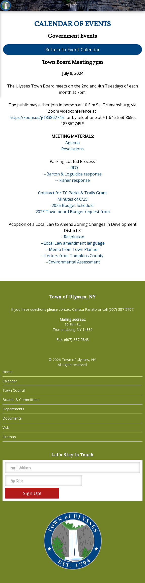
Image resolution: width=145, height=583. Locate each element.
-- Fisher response (72, 180)
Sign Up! (32, 493)
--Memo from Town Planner (72, 249)
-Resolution (73, 237)
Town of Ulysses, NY (79, 359)
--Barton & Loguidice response (72, 174)
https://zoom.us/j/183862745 (37, 117)
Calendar (10, 381)
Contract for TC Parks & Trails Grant (72, 193)
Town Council (14, 390)
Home (8, 371)
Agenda (72, 142)
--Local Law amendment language (73, 243)
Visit (6, 427)
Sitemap (9, 436)
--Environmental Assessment (72, 262)
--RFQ (72, 167)
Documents (12, 418)
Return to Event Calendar (72, 50)
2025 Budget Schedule (73, 205)
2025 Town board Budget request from (73, 211)
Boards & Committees (21, 399)
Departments (13, 409)
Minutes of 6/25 (72, 199)
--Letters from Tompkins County (72, 255)
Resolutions (72, 149)
